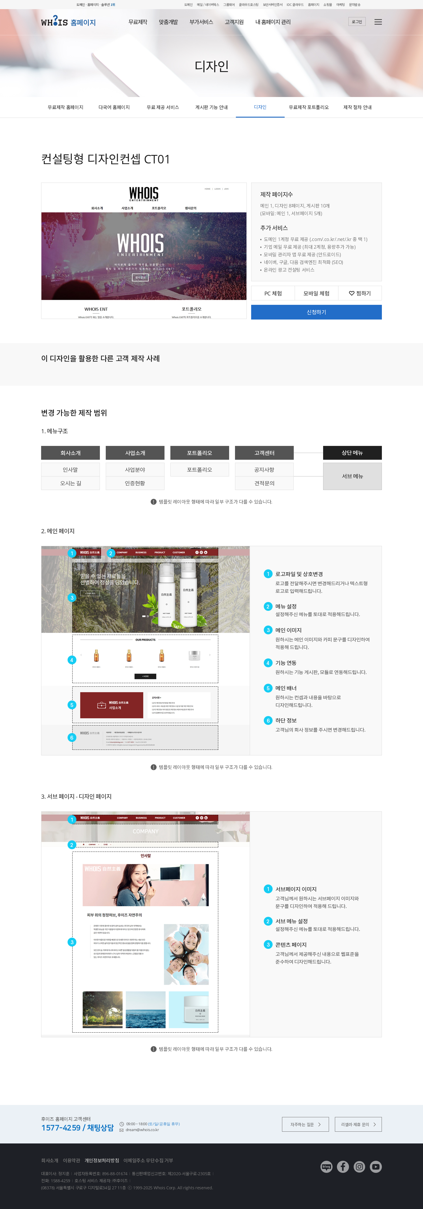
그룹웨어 (228, 4)
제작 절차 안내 (357, 107)
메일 (199, 4)
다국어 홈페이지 (114, 107)
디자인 (260, 107)
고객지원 (234, 22)
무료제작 (137, 22)
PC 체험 (273, 293)
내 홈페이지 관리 (273, 22)
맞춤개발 (168, 22)
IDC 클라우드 (295, 4)
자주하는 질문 (305, 1124)
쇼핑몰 (327, 4)
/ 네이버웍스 (210, 4)
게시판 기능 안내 (211, 107)
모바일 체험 (316, 293)
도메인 (188, 4)
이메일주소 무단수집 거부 (148, 1160)
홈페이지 (313, 4)
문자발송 (354, 4)
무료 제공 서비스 (163, 107)
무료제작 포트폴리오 (309, 107)
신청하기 (316, 312)
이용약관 (71, 1160)
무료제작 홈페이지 (65, 107)
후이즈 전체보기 (379, 4)
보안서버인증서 (273, 4)
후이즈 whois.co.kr (57, 4)
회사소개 (49, 1160)
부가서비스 (201, 22)
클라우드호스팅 (248, 4)
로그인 (357, 21)
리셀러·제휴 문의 (358, 1124)
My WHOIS (369, 4)
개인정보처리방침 (102, 1160)
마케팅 (340, 4)
